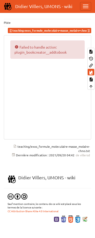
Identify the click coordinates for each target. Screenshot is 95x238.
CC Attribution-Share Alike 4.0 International (33, 211)
